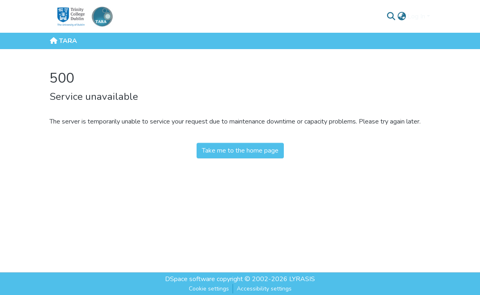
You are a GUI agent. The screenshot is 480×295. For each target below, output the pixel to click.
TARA (63, 40)
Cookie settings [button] (209, 289)
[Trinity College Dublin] (70, 16)
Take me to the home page (240, 150)
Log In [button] (417, 16)
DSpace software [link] (190, 279)
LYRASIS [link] (302, 279)
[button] (391, 16)
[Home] (102, 16)
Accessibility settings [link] (264, 289)
